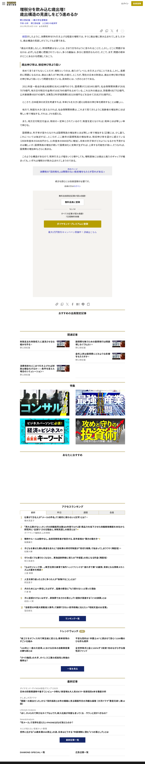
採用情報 (117, 732)
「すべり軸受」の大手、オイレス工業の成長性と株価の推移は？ (45, 599)
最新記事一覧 (72, 680)
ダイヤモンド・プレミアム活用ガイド (25, 732)
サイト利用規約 (17, 736)
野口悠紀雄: (34, 20)
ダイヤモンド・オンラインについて (25, 716)
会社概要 (117, 727)
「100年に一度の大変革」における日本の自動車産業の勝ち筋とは (45, 590)
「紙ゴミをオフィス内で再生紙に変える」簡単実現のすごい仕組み (45, 580)
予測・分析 (24, 23)
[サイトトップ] (10, 4)
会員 (112, 453)
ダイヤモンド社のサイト (71, 716)
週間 (85, 453)
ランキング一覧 (72, 559)
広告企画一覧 (82, 693)
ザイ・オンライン (67, 741)
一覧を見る (72, 609)
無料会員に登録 (72, 202)
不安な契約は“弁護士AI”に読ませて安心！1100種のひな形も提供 (100, 580)
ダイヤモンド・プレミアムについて (24, 727)
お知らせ (116, 736)
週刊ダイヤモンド (68, 727)
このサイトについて (18, 722)
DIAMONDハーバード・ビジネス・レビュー (77, 732)
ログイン (124, 4)
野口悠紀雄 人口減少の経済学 (44, 23)
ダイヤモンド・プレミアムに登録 (72, 224)
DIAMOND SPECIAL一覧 (32, 693)
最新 (33, 453)
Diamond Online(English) (71, 722)
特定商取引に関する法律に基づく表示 (26, 741)
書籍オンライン (67, 736)
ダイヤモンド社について (123, 716)
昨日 (59, 453)
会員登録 (137, 3)
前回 (24, 36)
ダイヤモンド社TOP (121, 722)
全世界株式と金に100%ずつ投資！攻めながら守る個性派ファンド (100, 590)
